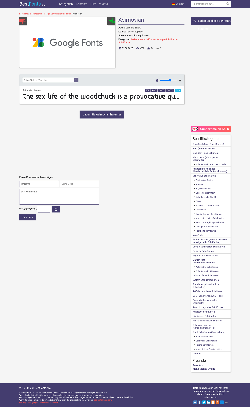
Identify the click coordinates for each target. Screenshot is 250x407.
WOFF (161, 90)
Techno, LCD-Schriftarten (207, 205)
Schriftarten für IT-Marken (207, 271)
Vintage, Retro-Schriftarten (208, 226)
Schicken (27, 217)
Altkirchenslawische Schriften (207, 320)
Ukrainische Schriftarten (204, 316)
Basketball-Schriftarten (206, 341)
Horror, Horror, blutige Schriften (210, 222)
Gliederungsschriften (205, 193)
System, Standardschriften (206, 280)
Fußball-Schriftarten (205, 336)
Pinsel (198, 201)
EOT (154, 90)
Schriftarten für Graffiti (206, 197)
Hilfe (93, 4)
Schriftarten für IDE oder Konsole (211, 164)
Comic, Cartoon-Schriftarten (208, 214)
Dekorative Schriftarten (143, 39)
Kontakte (81, 4)
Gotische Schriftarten (203, 251)
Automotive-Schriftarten (207, 267)
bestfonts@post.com (103, 400)
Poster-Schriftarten (204, 180)
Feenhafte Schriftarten (206, 231)
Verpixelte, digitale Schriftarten (210, 218)
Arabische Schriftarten (204, 311)
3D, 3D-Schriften (203, 188)
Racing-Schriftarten (204, 345)
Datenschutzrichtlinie (49, 402)
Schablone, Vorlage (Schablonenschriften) (204, 326)
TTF (147, 90)
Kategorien (66, 4)
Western (199, 184)
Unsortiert (197, 353)
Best (32, 4)
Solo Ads (198, 365)
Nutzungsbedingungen (28, 402)
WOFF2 (170, 90)
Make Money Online (204, 368)
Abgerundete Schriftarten (205, 255)
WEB (178, 90)
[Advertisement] (101, 147)
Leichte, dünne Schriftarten (206, 275)
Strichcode (201, 210)
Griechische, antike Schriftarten (208, 307)
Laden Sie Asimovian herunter (102, 114)
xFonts (103, 4)
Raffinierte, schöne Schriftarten (208, 291)
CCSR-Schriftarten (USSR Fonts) (208, 296)
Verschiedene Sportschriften (209, 349)
